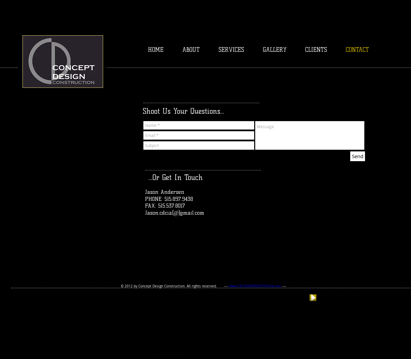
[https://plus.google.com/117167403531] (161, 354)
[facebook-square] (181, 354)
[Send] (357, 156)
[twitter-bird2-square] (171, 354)
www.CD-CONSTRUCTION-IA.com (255, 286)
